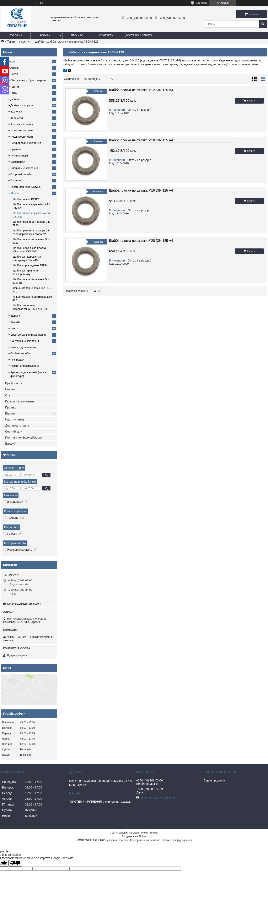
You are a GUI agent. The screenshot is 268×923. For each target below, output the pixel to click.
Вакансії (10, 443)
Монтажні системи (21, 130)
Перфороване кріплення (25, 142)
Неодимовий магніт (22, 136)
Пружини (15, 149)
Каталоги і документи (19, 401)
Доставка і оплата (139, 35)
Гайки (13, 92)
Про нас (77, 35)
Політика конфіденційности (23, 437)
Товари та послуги (19, 41)
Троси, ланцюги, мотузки (25, 186)
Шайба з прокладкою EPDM (29, 265)
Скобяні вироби (20, 353)
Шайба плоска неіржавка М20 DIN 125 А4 (141, 240)
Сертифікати (13, 431)
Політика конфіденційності (177, 840)
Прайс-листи (13, 383)
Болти (14, 74)
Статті (9, 395)
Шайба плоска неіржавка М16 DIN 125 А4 (141, 190)
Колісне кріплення (21, 124)
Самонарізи (17, 161)
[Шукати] (263, 24)
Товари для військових (24, 365)
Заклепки (16, 111)
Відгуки (10, 413)
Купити (251, 100)
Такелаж (15, 180)
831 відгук (201, 2)
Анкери (14, 67)
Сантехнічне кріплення (24, 340)
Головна (15, 35)
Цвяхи (14, 328)
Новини (10, 389)
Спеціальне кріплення (24, 168)
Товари (45, 35)
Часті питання (14, 419)
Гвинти (14, 86)
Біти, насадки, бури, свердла (28, 80)
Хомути (15, 322)
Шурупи (15, 315)
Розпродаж (17, 359)
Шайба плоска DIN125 (26, 199)
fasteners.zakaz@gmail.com (24, 603)
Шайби (39, 41)
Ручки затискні (19, 155)
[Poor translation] (15, 863)
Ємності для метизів (23, 347)
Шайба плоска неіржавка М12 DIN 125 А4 (141, 90)
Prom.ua (153, 832)
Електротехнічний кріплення (28, 334)
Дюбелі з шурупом (21, 105)
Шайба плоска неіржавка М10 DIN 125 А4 (141, 140)
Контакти (106, 35)
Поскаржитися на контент (145, 840)
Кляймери (16, 118)
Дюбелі (14, 99)
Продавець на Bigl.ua (134, 836)
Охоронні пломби (21, 174)
